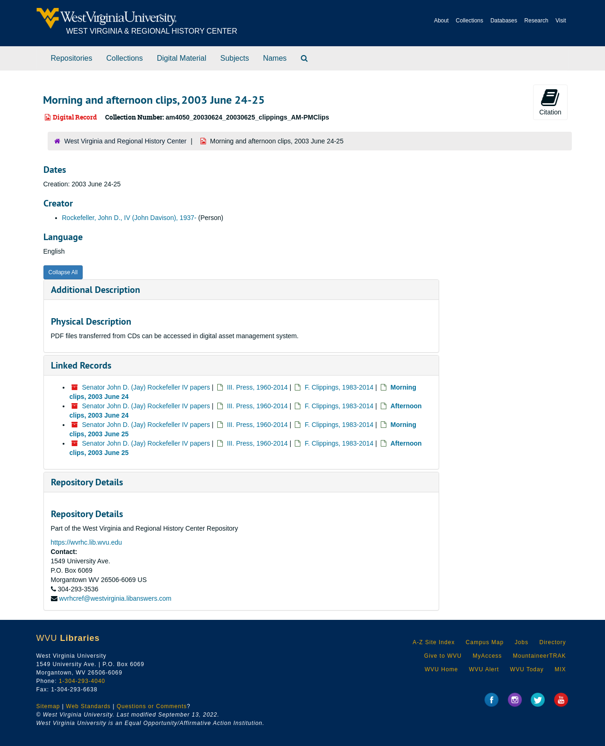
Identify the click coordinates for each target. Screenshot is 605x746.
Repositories (72, 58)
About (441, 20)
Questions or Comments (152, 706)
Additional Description (95, 290)
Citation (550, 102)
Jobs (521, 642)
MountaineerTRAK (539, 656)
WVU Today (527, 669)
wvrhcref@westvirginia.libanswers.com (115, 598)
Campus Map (485, 642)
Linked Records (81, 365)
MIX (560, 669)
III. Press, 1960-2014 (257, 387)
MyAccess (487, 656)
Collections (470, 20)
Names (275, 58)
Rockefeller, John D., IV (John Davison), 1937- (129, 217)
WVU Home (441, 669)
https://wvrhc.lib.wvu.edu (86, 542)
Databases (504, 20)
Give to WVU (443, 656)
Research (536, 20)
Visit (560, 20)
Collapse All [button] (63, 272)
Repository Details (87, 482)
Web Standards (88, 706)
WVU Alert (484, 669)
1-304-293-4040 (82, 681)
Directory (552, 642)
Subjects (235, 58)
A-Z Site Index (434, 642)
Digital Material (181, 58)
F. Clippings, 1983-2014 (339, 387)
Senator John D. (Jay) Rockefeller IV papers (146, 387)
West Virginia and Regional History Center (125, 141)
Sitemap (48, 706)
